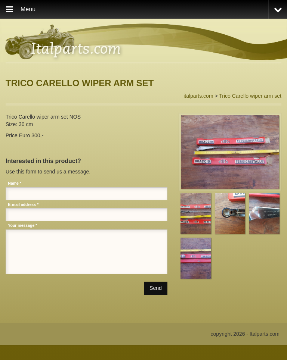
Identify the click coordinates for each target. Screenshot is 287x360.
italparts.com (198, 96)
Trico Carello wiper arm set (250, 96)
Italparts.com (76, 48)
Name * (14, 183)
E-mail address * (23, 205)
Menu (28, 9)
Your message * (22, 225)
